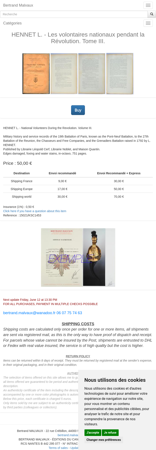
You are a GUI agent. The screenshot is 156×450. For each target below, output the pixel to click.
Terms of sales (58, 448)
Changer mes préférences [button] (104, 439)
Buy (78, 110)
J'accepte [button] (93, 432)
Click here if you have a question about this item (34, 211)
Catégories (12, 23)
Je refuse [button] (110, 432)
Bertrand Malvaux (18, 5)
